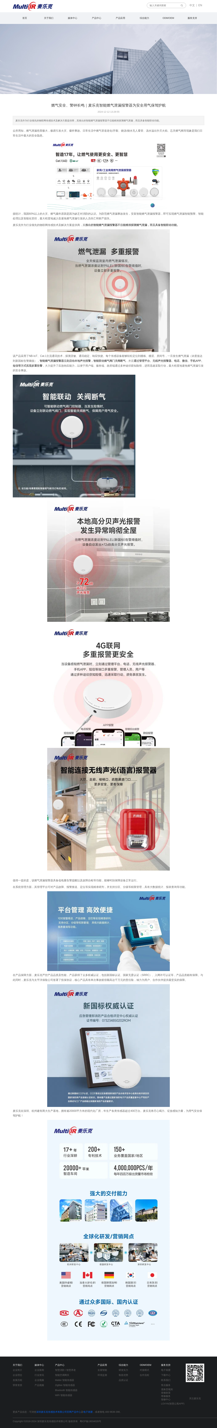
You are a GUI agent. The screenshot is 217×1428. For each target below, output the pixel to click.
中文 (192, 5)
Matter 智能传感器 (64, 1380)
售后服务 (165, 1385)
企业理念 (17, 1375)
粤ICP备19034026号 (90, 1421)
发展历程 (17, 1380)
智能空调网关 (62, 1375)
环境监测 (102, 1375)
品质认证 (123, 1380)
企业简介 (17, 1370)
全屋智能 (102, 1370)
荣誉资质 (17, 1385)
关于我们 (48, 18)
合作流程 (144, 1375)
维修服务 (165, 1396)
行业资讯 (39, 1375)
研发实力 (123, 1370)
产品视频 (39, 1385)
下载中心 (165, 1375)
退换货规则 (167, 1389)
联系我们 (165, 1380)
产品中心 (96, 18)
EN (200, 5)
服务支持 (192, 18)
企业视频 (39, 1380)
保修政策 (165, 1392)
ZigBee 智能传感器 (65, 1385)
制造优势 (123, 1375)
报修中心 (165, 1399)
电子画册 (165, 1370)
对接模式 (144, 1370)
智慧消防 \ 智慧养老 (65, 1370)
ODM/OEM (168, 18)
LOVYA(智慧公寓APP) (172, 1403)
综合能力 (144, 18)
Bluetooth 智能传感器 (66, 1390)
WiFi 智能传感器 (63, 1395)
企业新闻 (39, 1370)
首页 (24, 18)
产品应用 (120, 18)
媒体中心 (72, 18)
